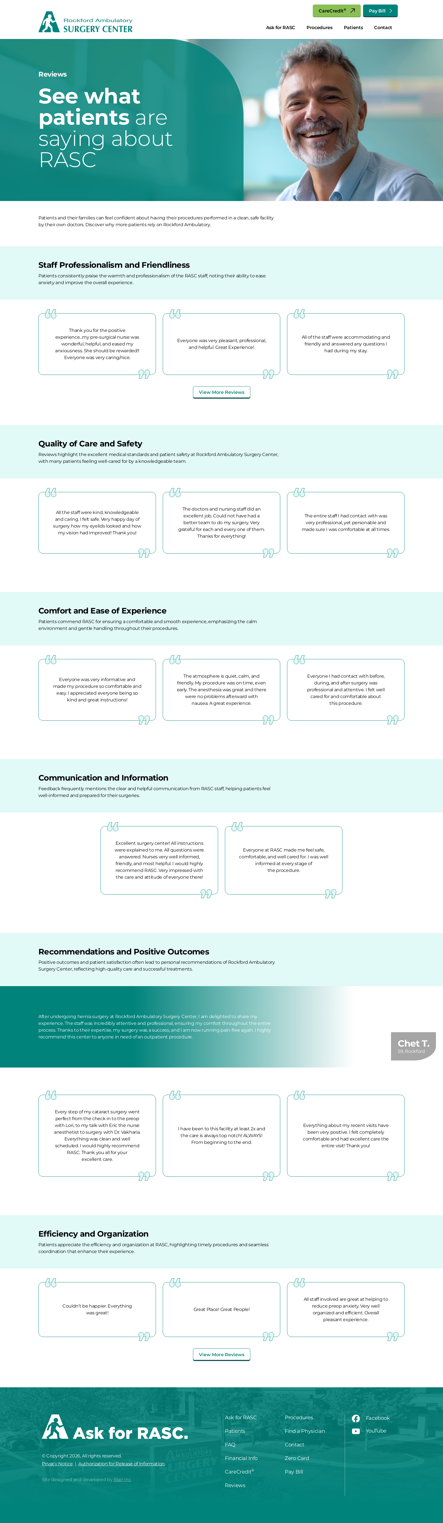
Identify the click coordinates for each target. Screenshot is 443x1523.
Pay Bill (380, 11)
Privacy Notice (57, 1463)
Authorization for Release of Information (121, 1463)
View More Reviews (221, 392)
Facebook (371, 1418)
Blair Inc (122, 1479)
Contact (383, 27)
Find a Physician (305, 1431)
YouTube (369, 1431)
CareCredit (337, 10)
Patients (353, 27)
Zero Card (297, 1458)
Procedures (320, 27)
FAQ (230, 1445)
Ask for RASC (280, 27)
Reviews (235, 1485)
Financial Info (241, 1458)
